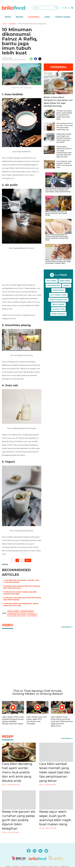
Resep (8, 17)
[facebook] (62, 8)
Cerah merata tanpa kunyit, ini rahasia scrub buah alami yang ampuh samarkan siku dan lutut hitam (56, 237)
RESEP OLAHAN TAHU (58, 300)
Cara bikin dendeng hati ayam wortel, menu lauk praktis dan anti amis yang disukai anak (17, 772)
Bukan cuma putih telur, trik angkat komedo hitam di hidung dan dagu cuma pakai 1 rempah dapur (58, 261)
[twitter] (69, 8)
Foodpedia (33, 17)
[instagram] (66, 8)
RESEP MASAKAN (58, 314)
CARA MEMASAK (53, 285)
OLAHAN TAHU (58, 309)
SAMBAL (66, 285)
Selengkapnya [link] (66, 627)
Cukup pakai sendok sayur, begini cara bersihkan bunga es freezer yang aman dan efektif (63, 138)
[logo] (13, 8)
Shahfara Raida (7, 58)
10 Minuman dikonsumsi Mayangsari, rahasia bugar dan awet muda (20, 604)
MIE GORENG (51, 281)
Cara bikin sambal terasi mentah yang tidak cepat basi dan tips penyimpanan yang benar (54, 772)
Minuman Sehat (27, 611)
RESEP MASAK (58, 290)
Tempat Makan (62, 17)
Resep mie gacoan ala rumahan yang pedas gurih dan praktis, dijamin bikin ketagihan (18, 820)
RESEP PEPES (65, 281)
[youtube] (72, 8)
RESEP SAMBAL (58, 304)
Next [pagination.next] (28, 560)
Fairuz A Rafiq (13, 611)
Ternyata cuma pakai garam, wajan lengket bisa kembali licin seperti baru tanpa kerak (64, 115)
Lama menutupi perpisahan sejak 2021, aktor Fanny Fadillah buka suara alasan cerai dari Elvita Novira (58, 190)
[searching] (56, 8)
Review (19, 17)
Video (47, 17)
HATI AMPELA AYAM (58, 295)
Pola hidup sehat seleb (16, 615)
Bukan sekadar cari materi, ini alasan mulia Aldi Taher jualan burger (56, 213)
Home (4, 23)
